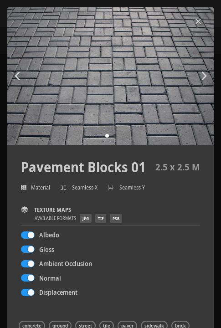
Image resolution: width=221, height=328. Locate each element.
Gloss (46, 249)
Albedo (49, 235)
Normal (50, 278)
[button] (107, 136)
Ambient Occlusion (65, 263)
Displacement (58, 292)
